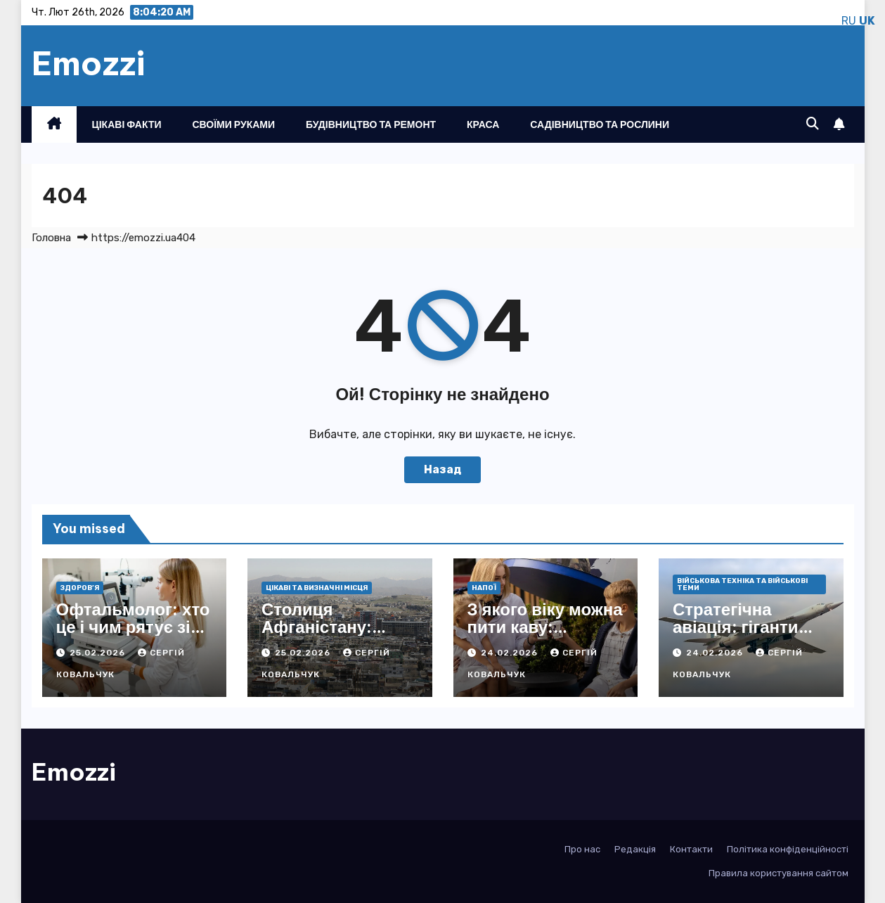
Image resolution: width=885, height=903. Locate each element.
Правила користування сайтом (778, 873)
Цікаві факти (127, 124)
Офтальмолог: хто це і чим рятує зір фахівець (133, 626)
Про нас (582, 849)
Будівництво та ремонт (371, 124)
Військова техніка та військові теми (742, 584)
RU (848, 20)
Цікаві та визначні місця (317, 588)
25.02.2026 (99, 653)
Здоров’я (79, 588)
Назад (442, 469)
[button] (812, 124)
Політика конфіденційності (787, 849)
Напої (484, 588)
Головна (51, 237)
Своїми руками (234, 124)
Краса (483, 124)
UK (866, 20)
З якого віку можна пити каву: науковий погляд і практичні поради (545, 635)
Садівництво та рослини (599, 124)
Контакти (691, 849)
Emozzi (89, 63)
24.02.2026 (511, 653)
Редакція (635, 849)
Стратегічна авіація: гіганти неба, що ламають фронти (749, 635)
